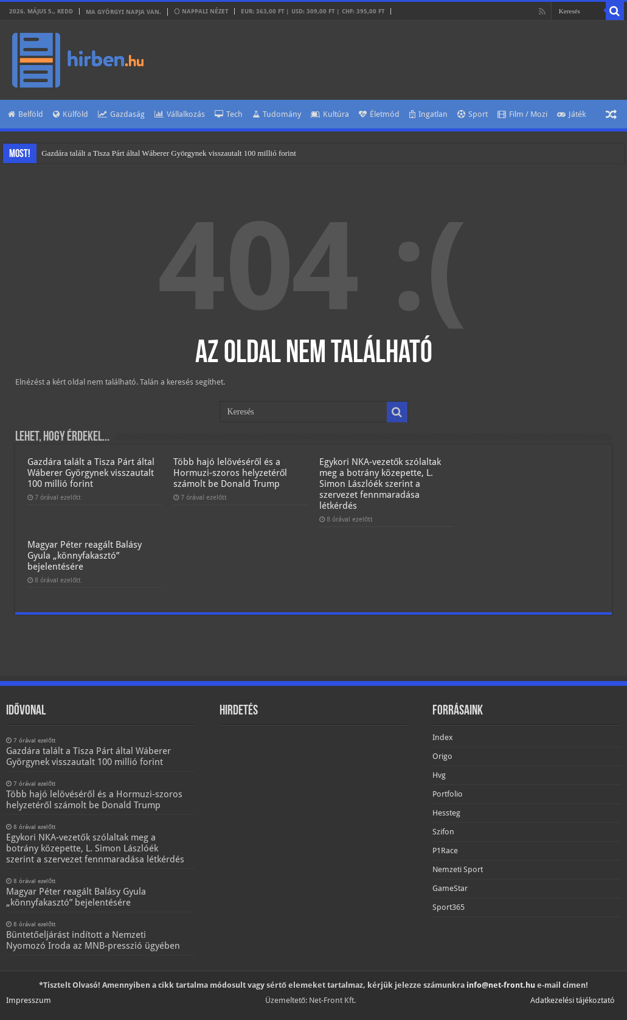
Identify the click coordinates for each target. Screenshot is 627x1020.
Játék (571, 114)
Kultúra (330, 114)
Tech (229, 114)
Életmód (379, 114)
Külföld (70, 114)
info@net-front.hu (500, 985)
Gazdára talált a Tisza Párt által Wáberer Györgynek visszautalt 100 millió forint (168, 153)
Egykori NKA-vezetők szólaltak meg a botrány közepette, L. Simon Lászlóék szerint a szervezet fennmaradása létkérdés (380, 483)
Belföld (25, 114)
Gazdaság (121, 114)
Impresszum (28, 1000)
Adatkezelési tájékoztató (572, 1000)
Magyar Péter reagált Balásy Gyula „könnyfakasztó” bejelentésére (84, 555)
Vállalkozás (179, 114)
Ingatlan (428, 114)
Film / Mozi (522, 114)
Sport (472, 114)
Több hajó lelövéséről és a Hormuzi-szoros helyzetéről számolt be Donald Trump (230, 472)
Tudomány (276, 114)
